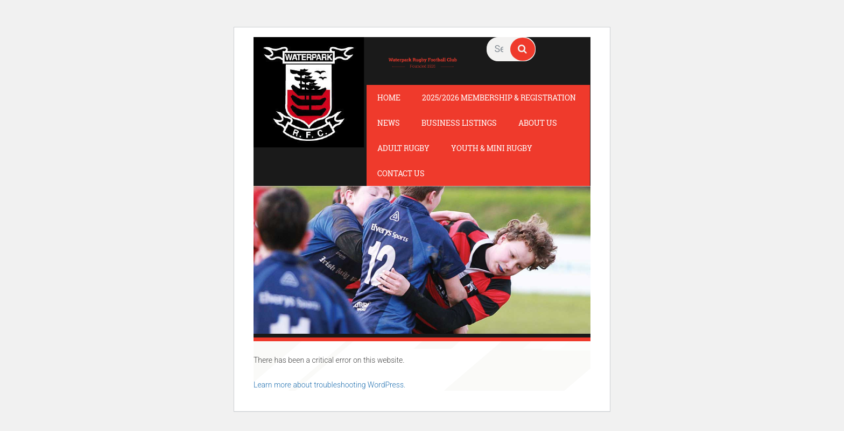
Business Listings (459, 123)
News (388, 123)
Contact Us (401, 173)
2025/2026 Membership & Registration (499, 97)
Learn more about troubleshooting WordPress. (329, 384)
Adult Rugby (403, 148)
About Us (537, 123)
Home (388, 97)
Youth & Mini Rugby (491, 148)
